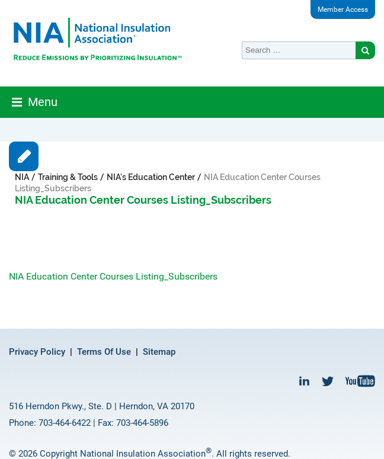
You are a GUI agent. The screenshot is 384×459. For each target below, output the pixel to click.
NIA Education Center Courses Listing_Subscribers (113, 276)
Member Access (343, 9)
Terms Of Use (104, 351)
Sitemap (159, 351)
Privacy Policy (37, 351)
